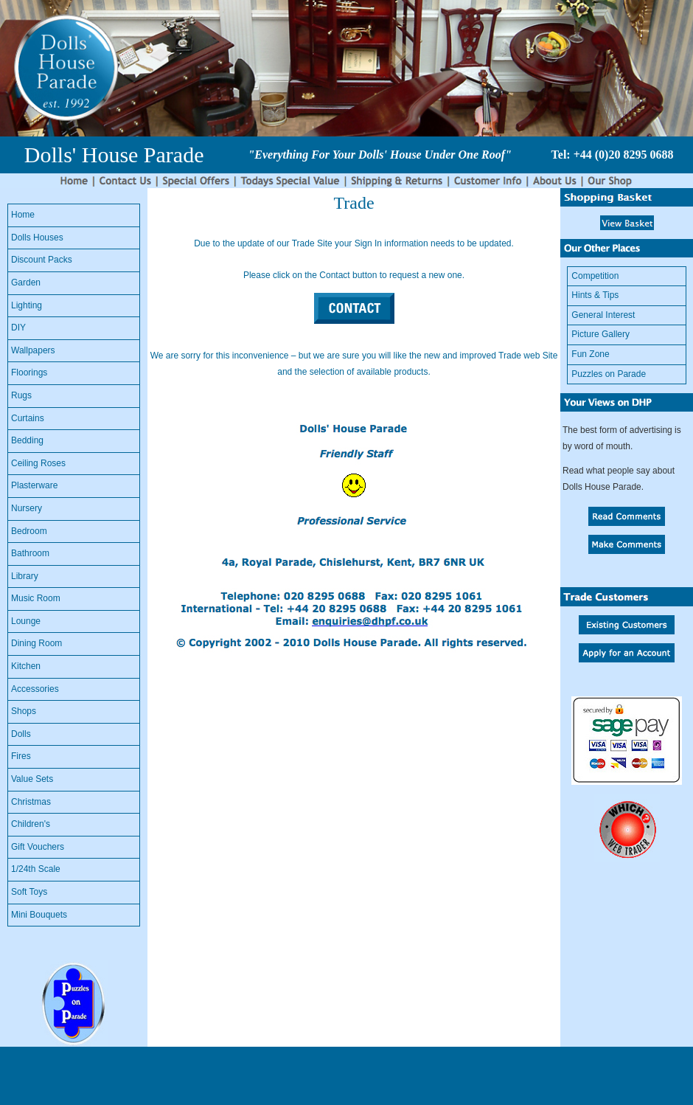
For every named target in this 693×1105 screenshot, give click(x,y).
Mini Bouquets (39, 915)
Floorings (29, 372)
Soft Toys (29, 892)
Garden (26, 282)
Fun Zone (590, 354)
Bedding (27, 440)
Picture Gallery (600, 334)
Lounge (26, 621)
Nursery (26, 508)
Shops (23, 711)
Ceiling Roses (38, 463)
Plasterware (34, 485)
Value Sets (32, 779)
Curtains (27, 418)
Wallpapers (33, 350)
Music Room (35, 598)
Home (23, 214)
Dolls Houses (37, 237)
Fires (21, 756)
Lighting (26, 305)
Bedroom (29, 531)
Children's (30, 824)
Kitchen (26, 666)
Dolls (21, 734)
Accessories (35, 689)
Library (24, 576)
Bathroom (30, 553)
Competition (595, 276)
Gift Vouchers (37, 847)
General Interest (603, 315)
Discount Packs (41, 259)
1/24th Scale (35, 869)
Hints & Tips (595, 295)
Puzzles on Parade (608, 374)
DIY (18, 327)
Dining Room (36, 643)
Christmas (31, 802)
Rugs (21, 395)
